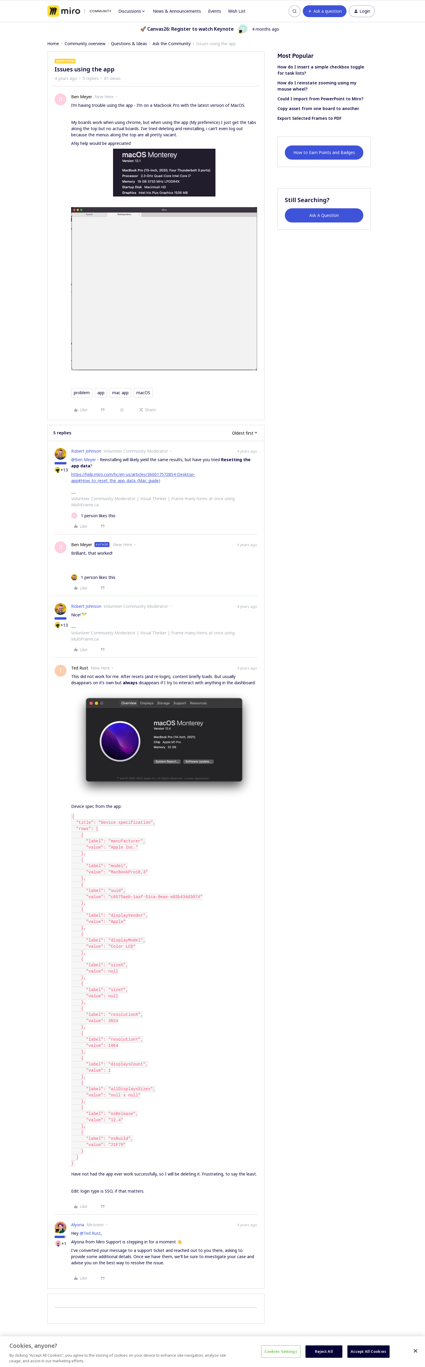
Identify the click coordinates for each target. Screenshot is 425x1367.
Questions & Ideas (129, 43)
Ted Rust (79, 668)
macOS (143, 392)
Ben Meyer (81, 96)
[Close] (415, 1351)
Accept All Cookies (368, 1351)
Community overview (85, 43)
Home (53, 43)
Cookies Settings (280, 1351)
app (100, 392)
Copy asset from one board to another (318, 108)
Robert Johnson (86, 451)
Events (214, 11)
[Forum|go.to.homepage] (79, 11)
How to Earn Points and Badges (324, 152)
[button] (324, 11)
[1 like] (93, 516)
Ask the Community (172, 43)
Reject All (324, 1351)
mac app (120, 392)
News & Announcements (177, 11)
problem (82, 392)
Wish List (237, 11)
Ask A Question (324, 215)
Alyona (77, 1224)
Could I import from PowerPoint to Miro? (320, 98)
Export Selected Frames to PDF (309, 118)
